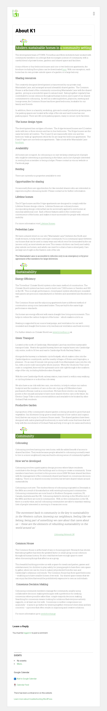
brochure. (19, 142)
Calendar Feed (23, 685)
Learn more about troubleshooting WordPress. (33, 699)
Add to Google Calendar (27, 679)
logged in (27, 633)
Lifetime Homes (47, 223)
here (64, 69)
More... (20, 664)
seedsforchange (48, 613)
